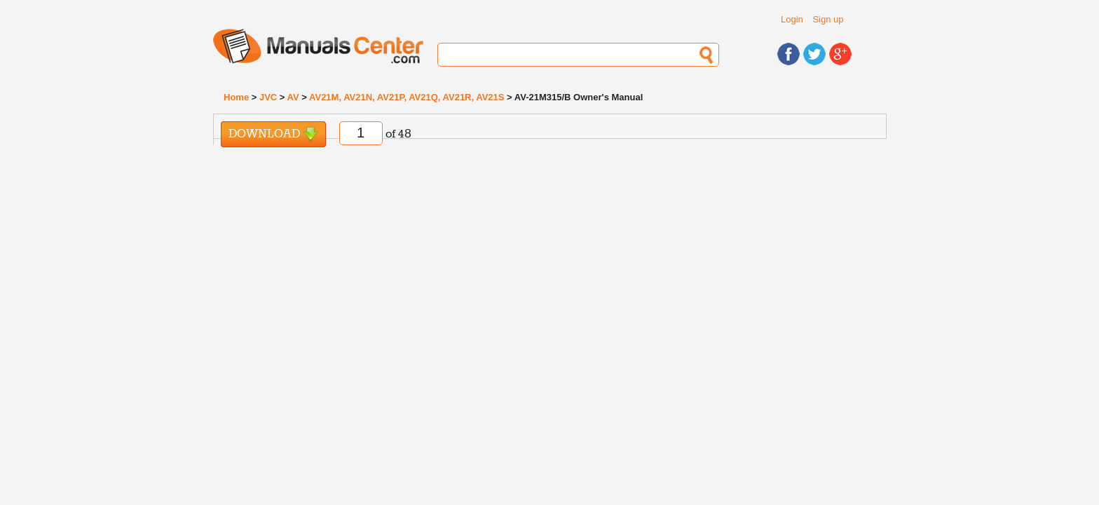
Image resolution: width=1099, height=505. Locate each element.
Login (792, 19)
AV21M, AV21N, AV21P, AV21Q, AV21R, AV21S (406, 97)
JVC (268, 97)
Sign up (827, 19)
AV (293, 97)
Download (273, 134)
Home (236, 97)
